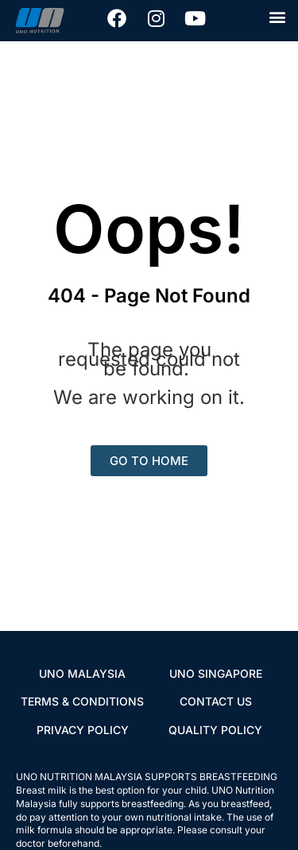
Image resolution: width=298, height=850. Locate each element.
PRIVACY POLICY (83, 730)
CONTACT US (216, 701)
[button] (277, 17)
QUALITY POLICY (215, 730)
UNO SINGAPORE (215, 673)
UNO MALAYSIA (82, 673)
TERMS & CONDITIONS (82, 701)
